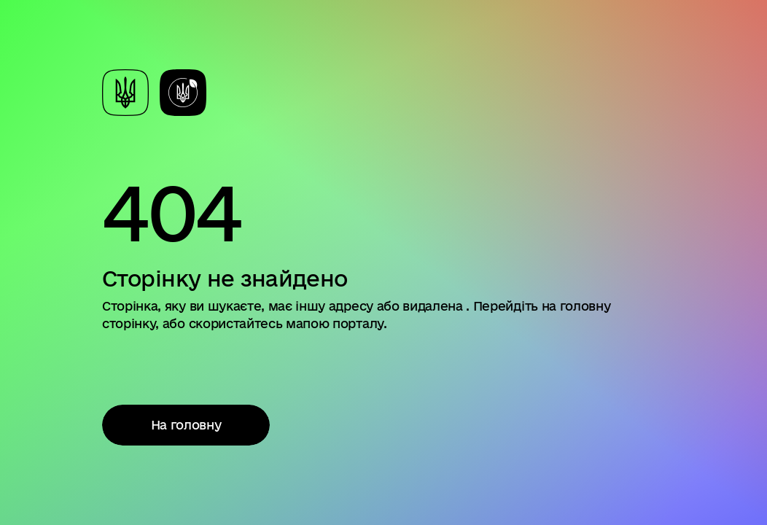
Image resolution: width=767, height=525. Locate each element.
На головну (186, 425)
